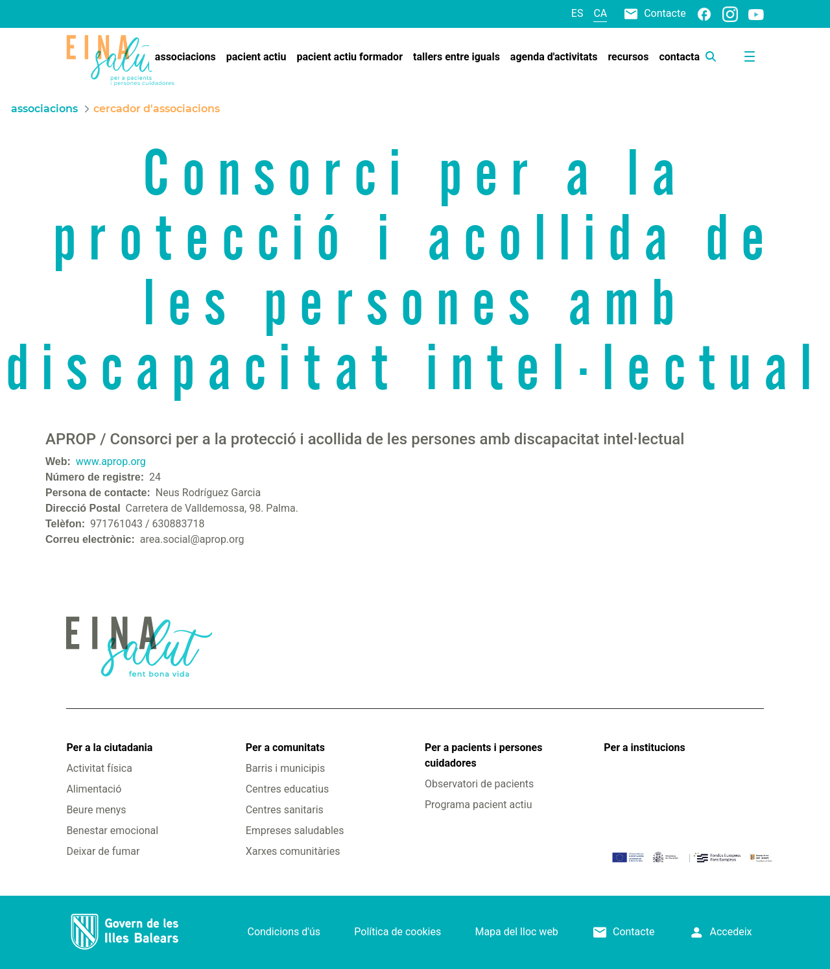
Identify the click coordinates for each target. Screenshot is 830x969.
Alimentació (93, 789)
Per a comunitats (285, 747)
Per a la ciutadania (109, 747)
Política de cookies (397, 932)
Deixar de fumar (102, 851)
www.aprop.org (111, 461)
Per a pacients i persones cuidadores (483, 755)
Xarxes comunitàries (293, 851)
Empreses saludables (295, 830)
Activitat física (99, 768)
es (577, 13)
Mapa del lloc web (516, 932)
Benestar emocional (112, 830)
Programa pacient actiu (478, 804)
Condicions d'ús (283, 932)
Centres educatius (287, 789)
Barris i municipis (285, 768)
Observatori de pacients (479, 784)
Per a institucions (644, 747)
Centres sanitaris (285, 810)
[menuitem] (185, 57)
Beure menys (96, 810)
